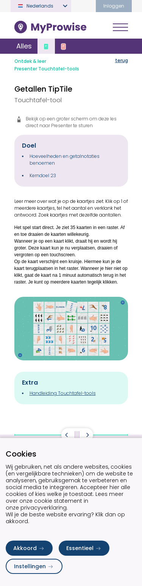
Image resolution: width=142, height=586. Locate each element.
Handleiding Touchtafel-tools (63, 393)
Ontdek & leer (30, 61)
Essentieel (84, 548)
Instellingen (34, 566)
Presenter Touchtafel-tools (46, 68)
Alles (24, 46)
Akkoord (29, 548)
